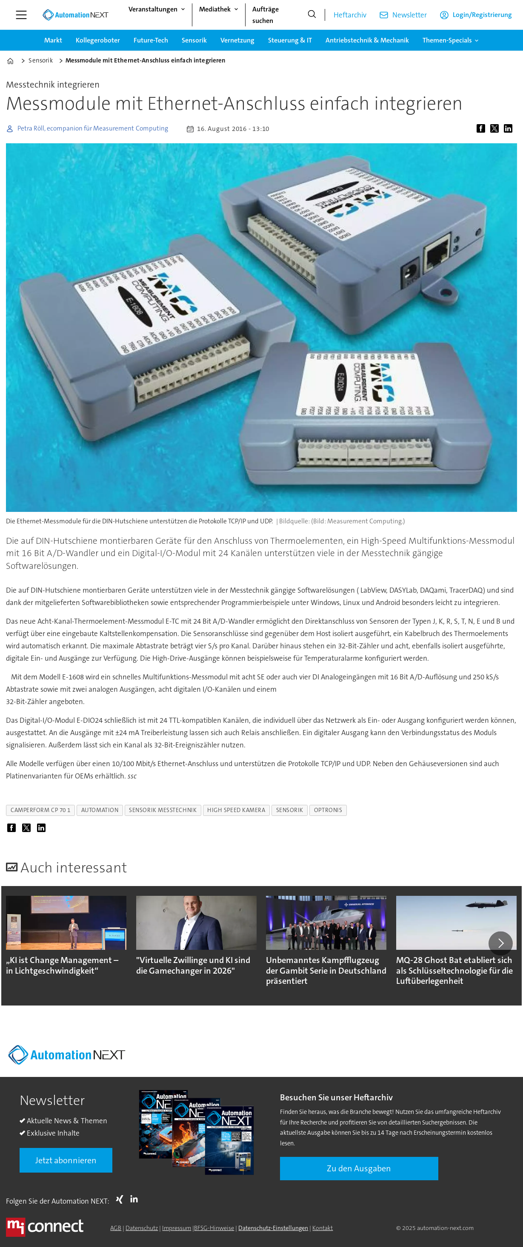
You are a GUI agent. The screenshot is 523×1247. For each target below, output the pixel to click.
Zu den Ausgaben (359, 1168)
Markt (53, 40)
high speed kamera (236, 810)
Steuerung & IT (290, 40)
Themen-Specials (447, 40)
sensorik (289, 810)
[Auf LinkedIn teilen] (509, 128)
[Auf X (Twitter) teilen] (496, 128)
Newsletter (409, 15)
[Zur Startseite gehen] (75, 14)
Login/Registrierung (482, 14)
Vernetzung (237, 40)
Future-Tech (151, 40)
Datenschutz (142, 1228)
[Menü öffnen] (21, 15)
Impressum (176, 1228)
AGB (115, 1228)
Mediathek (215, 9)
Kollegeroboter (98, 40)
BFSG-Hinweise (214, 1228)
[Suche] (311, 14)
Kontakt (322, 1228)
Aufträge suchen (265, 15)
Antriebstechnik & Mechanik (367, 40)
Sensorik (194, 40)
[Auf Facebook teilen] (482, 128)
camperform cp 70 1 (41, 810)
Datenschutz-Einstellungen (273, 1228)
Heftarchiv (350, 15)
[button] (500, 943)
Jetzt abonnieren (66, 1160)
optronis (328, 810)
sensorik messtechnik (163, 810)
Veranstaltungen (153, 9)
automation (99, 810)
